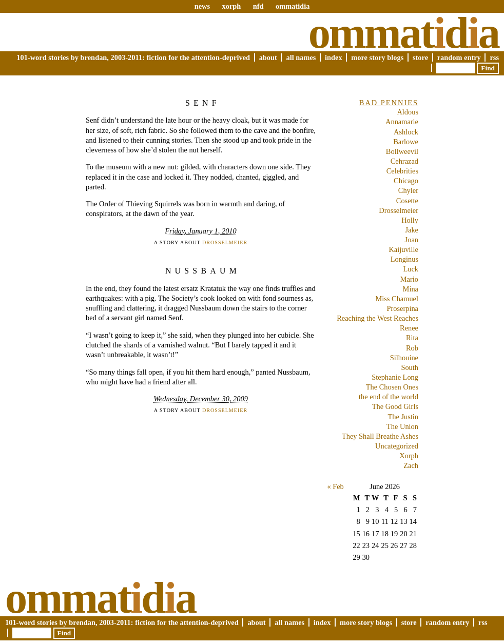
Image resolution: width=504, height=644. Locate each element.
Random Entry (459, 57)
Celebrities (402, 171)
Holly (409, 220)
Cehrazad (404, 161)
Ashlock (406, 132)
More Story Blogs (377, 57)
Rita (412, 338)
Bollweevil (402, 151)
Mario (409, 279)
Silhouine (404, 358)
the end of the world (388, 397)
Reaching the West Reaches (377, 318)
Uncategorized (396, 446)
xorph (231, 6)
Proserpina (402, 308)
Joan (411, 240)
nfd (258, 6)
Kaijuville (403, 249)
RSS (494, 57)
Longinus (404, 259)
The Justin (402, 417)
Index (333, 57)
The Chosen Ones (392, 387)
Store (420, 57)
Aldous (407, 112)
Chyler (408, 190)
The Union (402, 426)
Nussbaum (202, 270)
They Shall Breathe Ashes (380, 436)
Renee (409, 328)
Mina (410, 289)
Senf (202, 103)
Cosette (407, 201)
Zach (410, 465)
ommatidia (292, 6)
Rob (412, 348)
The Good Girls (395, 406)
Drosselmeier (224, 242)
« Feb (335, 486)
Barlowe (405, 142)
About (268, 57)
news (202, 6)
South (409, 367)
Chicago (406, 181)
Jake (411, 230)
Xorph (408, 456)
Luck (410, 269)
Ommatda (403, 32)
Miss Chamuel (396, 299)
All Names (301, 57)
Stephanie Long (395, 377)
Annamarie (401, 122)
